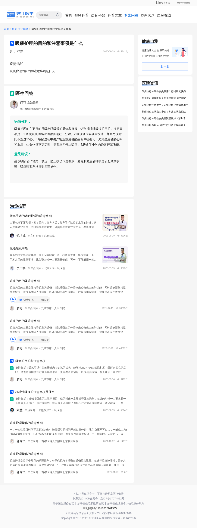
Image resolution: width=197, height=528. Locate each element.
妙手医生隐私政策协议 (90, 503)
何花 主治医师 (20, 28)
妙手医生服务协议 (63, 503)
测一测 (165, 66)
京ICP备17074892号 (112, 498)
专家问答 (131, 15)
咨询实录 (147, 15)
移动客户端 (163, 3)
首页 (68, 15)
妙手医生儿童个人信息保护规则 (125, 503)
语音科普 (98, 15)
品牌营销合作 (183, 3)
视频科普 (81, 15)
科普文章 (115, 15)
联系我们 (78, 498)
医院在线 (164, 15)
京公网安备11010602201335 (100, 508)
